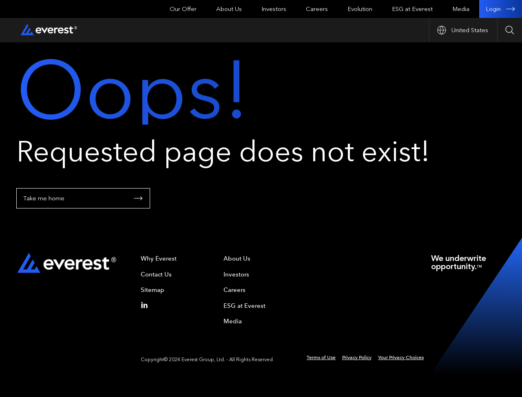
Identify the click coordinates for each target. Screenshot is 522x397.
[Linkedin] (146, 304)
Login (500, 9)
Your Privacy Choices (401, 357)
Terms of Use (321, 357)
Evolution (359, 9)
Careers (317, 9)
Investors (273, 9)
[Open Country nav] (463, 30)
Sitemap (152, 290)
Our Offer (183, 9)
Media (460, 9)
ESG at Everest (412, 9)
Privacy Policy (357, 357)
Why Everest (159, 258)
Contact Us (156, 274)
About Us (229, 9)
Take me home (83, 198)
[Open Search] (509, 30)
